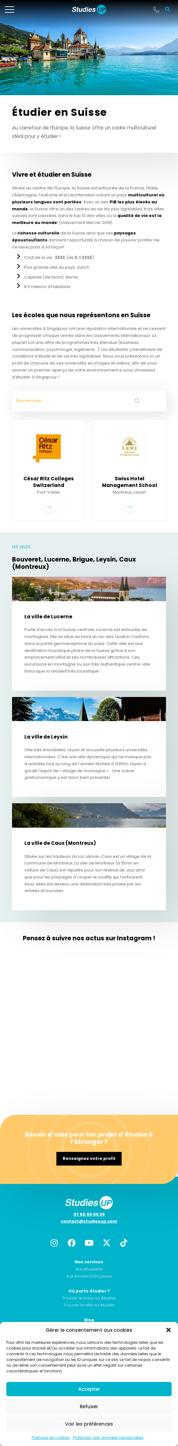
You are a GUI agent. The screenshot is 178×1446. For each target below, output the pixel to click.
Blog (89, 1320)
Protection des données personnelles (108, 1437)
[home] (89, 9)
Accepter (89, 1389)
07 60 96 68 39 (89, 1214)
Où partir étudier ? (89, 1291)
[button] (168, 1330)
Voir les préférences (89, 1424)
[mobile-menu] (9, 9)
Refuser (89, 1406)
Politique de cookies (51, 1437)
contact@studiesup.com (89, 1221)
